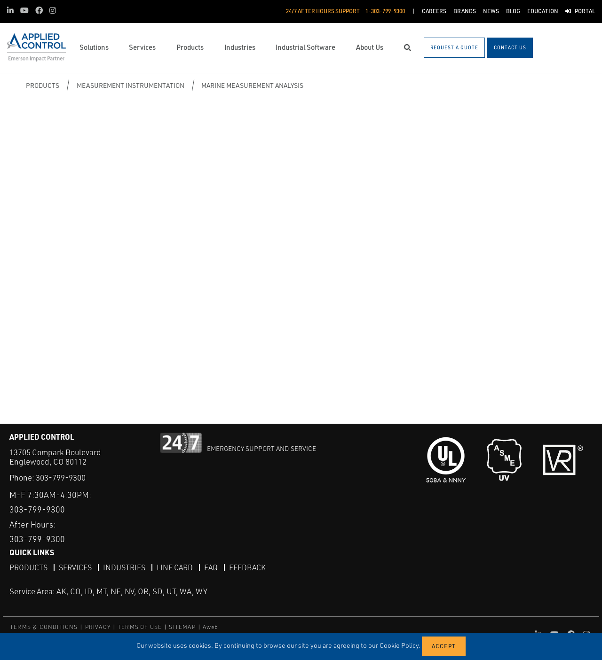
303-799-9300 (61, 477)
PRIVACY (98, 626)
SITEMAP (182, 626)
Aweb (211, 626)
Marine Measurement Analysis (252, 85)
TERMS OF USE (140, 626)
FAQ (211, 567)
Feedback (247, 567)
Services (75, 567)
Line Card (175, 567)
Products (42, 85)
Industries (124, 567)
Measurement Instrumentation (130, 85)
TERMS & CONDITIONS (44, 626)
